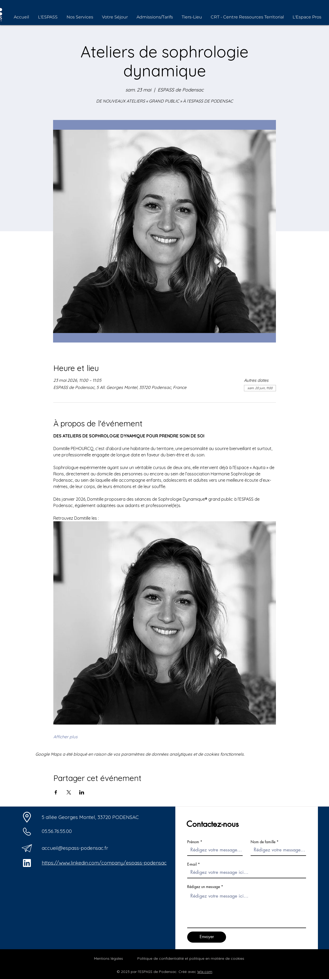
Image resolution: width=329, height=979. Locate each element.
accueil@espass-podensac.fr (75, 848)
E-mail (192, 864)
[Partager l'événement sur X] (68, 792)
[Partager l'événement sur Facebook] (55, 792)
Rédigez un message (203, 887)
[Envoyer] (206, 937)
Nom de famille (263, 842)
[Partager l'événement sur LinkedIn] (81, 792)
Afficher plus (65, 736)
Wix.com (204, 971)
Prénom (193, 842)
